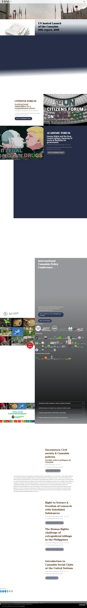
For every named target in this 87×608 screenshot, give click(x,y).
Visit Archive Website (53, 470)
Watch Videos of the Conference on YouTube (50, 314)
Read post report (52, 577)
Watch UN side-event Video (54, 522)
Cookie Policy (23, 606)
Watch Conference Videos (56, 152)
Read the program (45, 320)
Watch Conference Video (23, 118)
